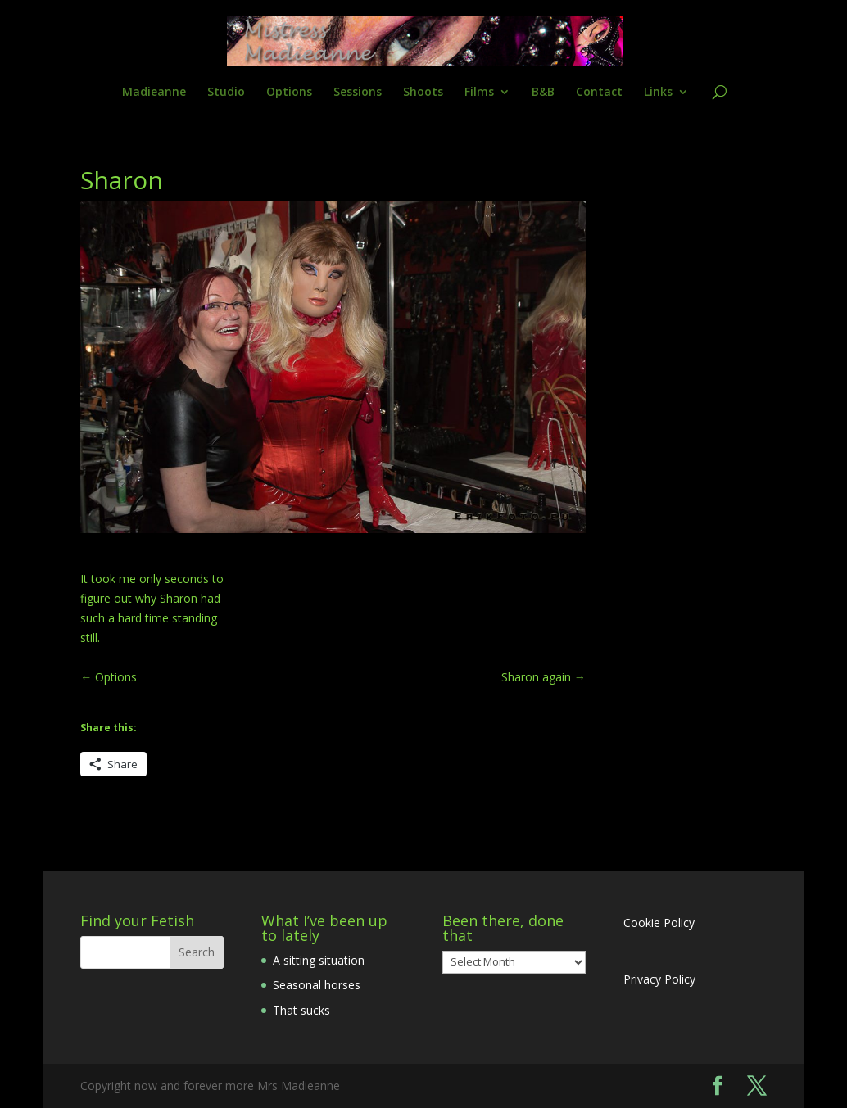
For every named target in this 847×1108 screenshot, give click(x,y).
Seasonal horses (316, 985)
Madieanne (154, 92)
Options (289, 92)
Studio (226, 92)
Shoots (423, 92)
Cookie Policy (659, 922)
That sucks (301, 1010)
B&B (543, 92)
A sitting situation (319, 960)
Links (658, 92)
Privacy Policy (659, 979)
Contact (599, 92)
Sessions (357, 92)
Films (479, 92)
